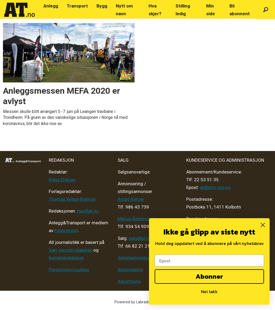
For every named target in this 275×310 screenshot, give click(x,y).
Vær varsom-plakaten (70, 250)
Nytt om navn (124, 9)
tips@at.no (88, 211)
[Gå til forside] (19, 10)
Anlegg (50, 6)
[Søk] (265, 10)
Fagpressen (66, 230)
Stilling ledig (183, 9)
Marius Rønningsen (137, 218)
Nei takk (209, 291)
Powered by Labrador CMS (137, 302)
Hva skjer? (154, 9)
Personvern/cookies (69, 269)
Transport (77, 6)
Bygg (101, 6)
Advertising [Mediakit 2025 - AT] (129, 281)
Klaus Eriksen (62, 179)
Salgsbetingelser (134, 257)
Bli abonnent (239, 9)
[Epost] (209, 261)
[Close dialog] (262, 225)
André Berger (131, 199)
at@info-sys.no (215, 187)
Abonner (209, 276)
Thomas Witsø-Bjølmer (72, 199)
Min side (210, 9)
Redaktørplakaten (66, 257)
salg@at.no (140, 238)
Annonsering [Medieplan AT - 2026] (130, 269)
